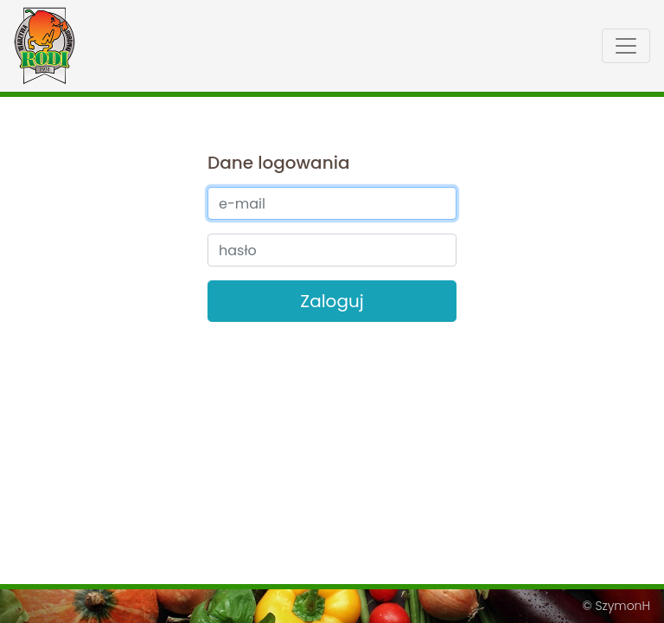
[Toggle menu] (626, 46)
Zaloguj (331, 301)
